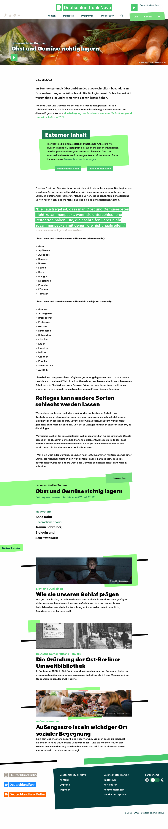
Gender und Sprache (115, 794)
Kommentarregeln (114, 789)
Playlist (148, 16)
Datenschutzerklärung (116, 774)
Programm (87, 15)
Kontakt (64, 779)
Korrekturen (110, 784)
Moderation (107, 15)
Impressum (110, 779)
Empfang (65, 784)
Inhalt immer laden (100, 168)
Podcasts (68, 15)
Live (136, 16)
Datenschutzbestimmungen (80, 159)
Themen (51, 15)
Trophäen (65, 789)
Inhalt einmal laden (68, 168)
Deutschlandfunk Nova (73, 774)
